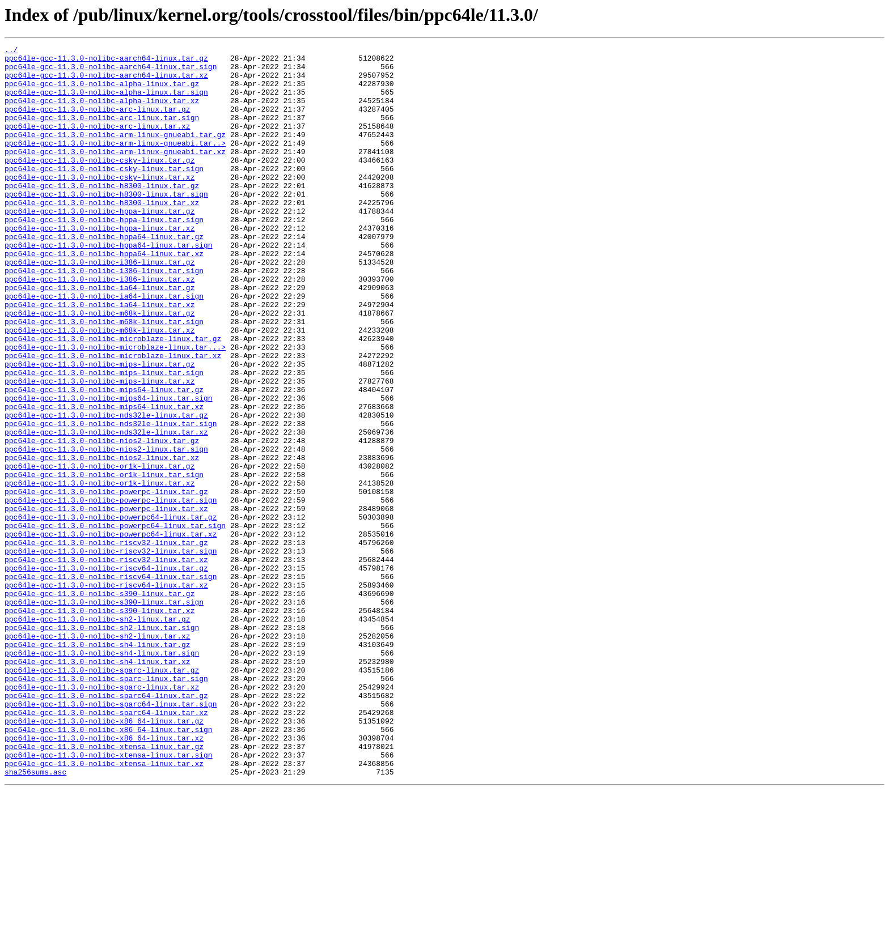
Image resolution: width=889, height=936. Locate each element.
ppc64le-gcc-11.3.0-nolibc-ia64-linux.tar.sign (104, 347)
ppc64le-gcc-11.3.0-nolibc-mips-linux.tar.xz (99, 449)
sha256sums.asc (35, 918)
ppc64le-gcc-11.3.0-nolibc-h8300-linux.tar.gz (102, 214)
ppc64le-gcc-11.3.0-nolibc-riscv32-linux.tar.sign (111, 653)
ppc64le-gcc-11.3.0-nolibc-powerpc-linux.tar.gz (106, 581)
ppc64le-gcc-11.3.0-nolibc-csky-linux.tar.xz (99, 204)
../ (11, 51)
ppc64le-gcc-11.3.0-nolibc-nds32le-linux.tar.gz (106, 489)
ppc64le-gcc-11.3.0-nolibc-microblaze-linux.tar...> (115, 408)
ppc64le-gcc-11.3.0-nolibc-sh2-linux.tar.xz (97, 755)
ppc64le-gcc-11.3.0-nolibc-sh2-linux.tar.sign (102, 744)
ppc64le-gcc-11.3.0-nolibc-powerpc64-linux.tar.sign (115, 622)
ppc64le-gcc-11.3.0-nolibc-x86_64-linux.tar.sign (109, 867)
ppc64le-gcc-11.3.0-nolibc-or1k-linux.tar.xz (99, 571)
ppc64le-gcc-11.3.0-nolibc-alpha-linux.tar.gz (102, 92)
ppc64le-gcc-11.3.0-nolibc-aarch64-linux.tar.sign (111, 71)
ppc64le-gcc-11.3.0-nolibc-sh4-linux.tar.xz (97, 785)
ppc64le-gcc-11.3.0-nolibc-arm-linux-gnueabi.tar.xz (115, 173)
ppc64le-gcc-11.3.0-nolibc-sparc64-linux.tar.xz (106, 846)
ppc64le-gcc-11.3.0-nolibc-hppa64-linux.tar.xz (104, 296)
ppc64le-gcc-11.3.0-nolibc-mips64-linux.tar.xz (104, 479)
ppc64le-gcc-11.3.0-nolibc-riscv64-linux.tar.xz (106, 693)
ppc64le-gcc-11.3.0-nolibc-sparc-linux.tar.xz (102, 816)
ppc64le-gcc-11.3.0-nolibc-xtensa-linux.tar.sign (109, 897)
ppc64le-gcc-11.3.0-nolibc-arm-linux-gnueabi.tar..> (115, 163)
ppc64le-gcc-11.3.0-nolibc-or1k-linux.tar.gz (99, 551)
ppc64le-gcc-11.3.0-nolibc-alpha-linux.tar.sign (106, 102)
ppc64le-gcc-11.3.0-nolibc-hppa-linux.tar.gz (99, 245)
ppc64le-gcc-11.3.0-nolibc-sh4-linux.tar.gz (97, 765)
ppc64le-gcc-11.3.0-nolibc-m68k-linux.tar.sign (104, 377)
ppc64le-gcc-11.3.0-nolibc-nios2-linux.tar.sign (106, 530)
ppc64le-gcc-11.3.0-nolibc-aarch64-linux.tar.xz (106, 81)
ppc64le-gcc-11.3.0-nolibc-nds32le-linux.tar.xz (106, 510)
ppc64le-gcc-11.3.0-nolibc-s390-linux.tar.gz (99, 704)
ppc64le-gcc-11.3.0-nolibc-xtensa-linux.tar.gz (104, 887)
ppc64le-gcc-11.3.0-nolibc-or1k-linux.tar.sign (104, 561)
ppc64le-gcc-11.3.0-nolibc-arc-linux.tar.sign (102, 132)
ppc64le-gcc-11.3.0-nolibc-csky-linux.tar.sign (104, 194)
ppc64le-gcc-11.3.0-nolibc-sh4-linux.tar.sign (102, 775)
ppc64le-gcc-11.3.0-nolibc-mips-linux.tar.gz (99, 428)
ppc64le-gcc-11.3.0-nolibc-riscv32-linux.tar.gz (106, 642)
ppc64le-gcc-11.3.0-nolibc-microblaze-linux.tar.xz (113, 418)
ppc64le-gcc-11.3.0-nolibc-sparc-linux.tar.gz (102, 795)
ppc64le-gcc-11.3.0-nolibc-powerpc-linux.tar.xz (106, 602)
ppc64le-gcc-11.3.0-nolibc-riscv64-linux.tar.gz (106, 673)
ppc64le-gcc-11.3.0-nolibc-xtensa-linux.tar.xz (104, 908)
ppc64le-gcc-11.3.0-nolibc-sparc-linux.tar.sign (106, 806)
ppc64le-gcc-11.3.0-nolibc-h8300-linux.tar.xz (102, 234)
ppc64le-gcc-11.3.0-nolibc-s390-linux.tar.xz (99, 724)
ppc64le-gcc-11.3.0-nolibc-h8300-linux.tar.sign (106, 224)
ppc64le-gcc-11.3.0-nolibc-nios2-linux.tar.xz (102, 540)
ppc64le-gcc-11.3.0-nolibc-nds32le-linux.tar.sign (111, 500)
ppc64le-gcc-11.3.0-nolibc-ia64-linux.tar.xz (99, 357)
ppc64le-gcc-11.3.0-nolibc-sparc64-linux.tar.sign (111, 836)
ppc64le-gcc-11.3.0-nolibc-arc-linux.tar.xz (97, 143)
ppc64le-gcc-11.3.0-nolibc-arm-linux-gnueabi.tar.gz (115, 153)
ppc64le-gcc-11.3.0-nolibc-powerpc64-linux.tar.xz (111, 632)
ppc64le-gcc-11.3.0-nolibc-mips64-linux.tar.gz (104, 459)
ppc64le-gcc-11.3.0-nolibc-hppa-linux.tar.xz (99, 265)
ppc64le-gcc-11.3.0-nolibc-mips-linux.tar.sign (104, 438)
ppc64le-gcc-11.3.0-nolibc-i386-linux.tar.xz (99, 326)
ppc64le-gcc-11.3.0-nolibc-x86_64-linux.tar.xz (104, 877)
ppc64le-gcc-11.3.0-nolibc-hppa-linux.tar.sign (104, 255)
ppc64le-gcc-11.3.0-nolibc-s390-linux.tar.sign (104, 714)
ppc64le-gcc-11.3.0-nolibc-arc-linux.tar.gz (97, 122)
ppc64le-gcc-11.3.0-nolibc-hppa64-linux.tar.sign (109, 285)
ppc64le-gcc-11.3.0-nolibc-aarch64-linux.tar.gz (106, 61)
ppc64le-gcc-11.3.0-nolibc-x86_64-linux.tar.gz (104, 857)
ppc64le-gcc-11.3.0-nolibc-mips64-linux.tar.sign (109, 469)
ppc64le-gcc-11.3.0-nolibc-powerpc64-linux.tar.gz (111, 612)
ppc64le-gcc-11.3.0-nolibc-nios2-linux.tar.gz (102, 520)
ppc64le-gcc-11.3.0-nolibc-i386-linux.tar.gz (99, 306)
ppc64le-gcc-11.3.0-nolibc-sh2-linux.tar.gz (97, 734)
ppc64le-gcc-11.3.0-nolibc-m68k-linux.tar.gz (99, 367)
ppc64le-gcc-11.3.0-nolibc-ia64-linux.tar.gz (99, 336)
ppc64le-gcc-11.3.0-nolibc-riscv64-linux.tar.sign (111, 683)
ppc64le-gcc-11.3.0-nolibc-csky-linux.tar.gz (99, 183)
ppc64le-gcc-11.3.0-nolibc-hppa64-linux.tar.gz (104, 275)
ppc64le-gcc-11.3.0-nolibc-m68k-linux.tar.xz (99, 387)
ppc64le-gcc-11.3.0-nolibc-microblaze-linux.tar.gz (113, 398)
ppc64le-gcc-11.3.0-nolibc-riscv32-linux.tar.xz (106, 663)
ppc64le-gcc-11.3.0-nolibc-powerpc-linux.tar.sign (111, 591)
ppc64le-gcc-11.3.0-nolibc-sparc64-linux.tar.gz (106, 826)
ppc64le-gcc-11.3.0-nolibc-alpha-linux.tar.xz (102, 112)
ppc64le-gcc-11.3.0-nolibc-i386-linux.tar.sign (104, 316)
